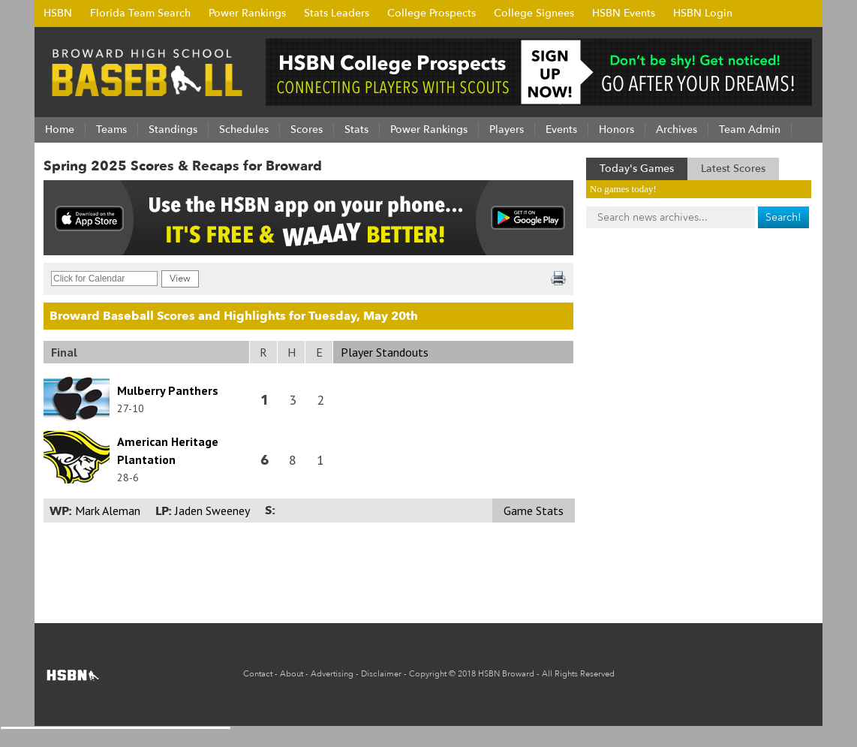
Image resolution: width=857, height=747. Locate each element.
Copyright (428, 673)
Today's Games (637, 168)
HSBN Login (702, 13)
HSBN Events (623, 13)
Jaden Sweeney (212, 510)
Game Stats (534, 510)
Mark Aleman (107, 510)
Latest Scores (733, 168)
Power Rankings (247, 13)
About (291, 673)
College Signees (534, 13)
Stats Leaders (336, 13)
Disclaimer (381, 673)
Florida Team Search (140, 13)
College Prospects (431, 13)
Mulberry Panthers (167, 390)
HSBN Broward (506, 673)
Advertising (332, 673)
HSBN (58, 13)
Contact (257, 673)
